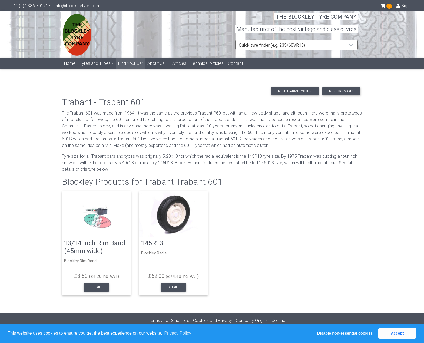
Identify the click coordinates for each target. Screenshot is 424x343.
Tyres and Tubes (95, 69)
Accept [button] (397, 333)
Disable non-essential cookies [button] (345, 333)
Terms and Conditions (168, 320)
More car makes (341, 91)
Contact (235, 69)
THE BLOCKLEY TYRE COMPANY (316, 20)
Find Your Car (131, 69)
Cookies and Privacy (212, 320)
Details (96, 287)
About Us (156, 69)
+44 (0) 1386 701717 (31, 6)
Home (69, 69)
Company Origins (252, 320)
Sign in (404, 6)
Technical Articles (207, 69)
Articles (179, 69)
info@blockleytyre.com (77, 6)
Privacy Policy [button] (177, 333)
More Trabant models (295, 91)
